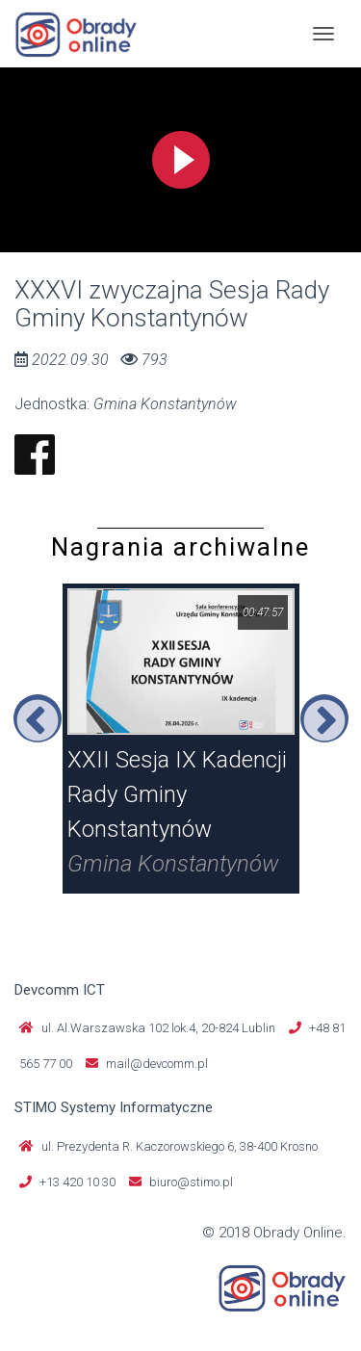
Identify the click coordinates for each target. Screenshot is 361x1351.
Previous (37, 718)
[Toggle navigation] (323, 33)
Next (324, 718)
